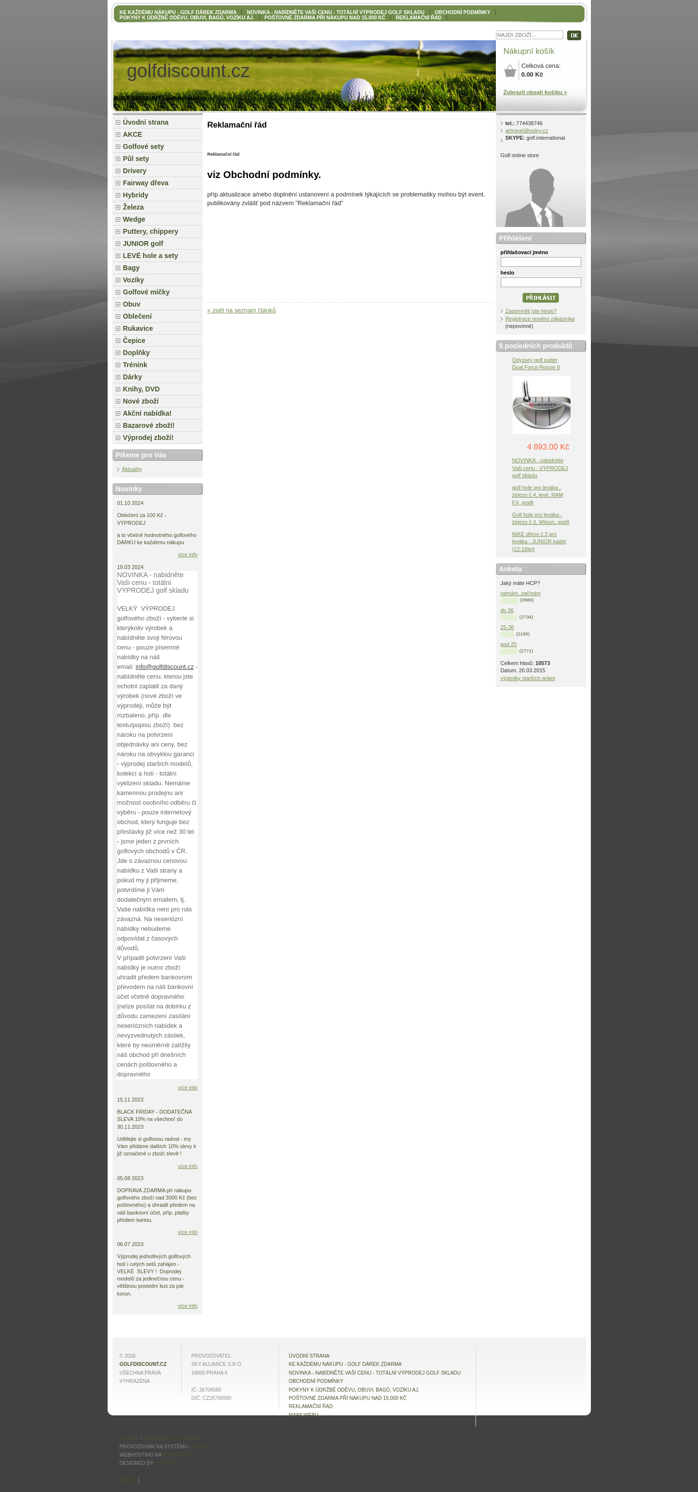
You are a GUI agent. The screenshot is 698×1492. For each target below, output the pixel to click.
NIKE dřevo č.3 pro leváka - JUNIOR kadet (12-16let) (539, 541)
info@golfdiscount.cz (165, 666)
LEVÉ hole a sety (150, 255)
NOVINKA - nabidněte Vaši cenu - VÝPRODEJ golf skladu (540, 467)
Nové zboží (141, 401)
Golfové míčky (146, 292)
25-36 (507, 627)
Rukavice (138, 328)
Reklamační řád (419, 17)
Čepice (134, 340)
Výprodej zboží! (148, 437)
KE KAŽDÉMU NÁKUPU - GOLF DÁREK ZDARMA (178, 12)
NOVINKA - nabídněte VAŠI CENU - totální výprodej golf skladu (335, 12)
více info (188, 554)
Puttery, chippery (150, 231)
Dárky (132, 377)
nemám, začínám (521, 593)
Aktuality (132, 469)
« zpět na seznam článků (241, 310)
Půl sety (136, 158)
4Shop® (199, 1446)
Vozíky (133, 280)
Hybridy (136, 195)
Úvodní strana (146, 122)
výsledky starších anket (528, 678)
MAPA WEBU (303, 1415)
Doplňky (136, 353)
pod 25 (509, 644)
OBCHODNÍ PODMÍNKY (463, 12)
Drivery (135, 171)
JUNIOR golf (143, 243)
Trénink (135, 365)
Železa (133, 207)
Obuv (132, 304)
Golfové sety (143, 146)
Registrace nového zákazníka (540, 319)
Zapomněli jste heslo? (531, 311)
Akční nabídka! (147, 413)
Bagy (131, 268)
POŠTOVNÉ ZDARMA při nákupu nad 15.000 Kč (325, 17)
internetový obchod (173, 1438)
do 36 (507, 610)
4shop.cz (168, 1463)
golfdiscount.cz (143, 1364)
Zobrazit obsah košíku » (535, 92)
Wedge (134, 219)
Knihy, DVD (141, 389)
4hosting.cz (179, 1455)
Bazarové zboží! (149, 425)
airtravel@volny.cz (527, 130)
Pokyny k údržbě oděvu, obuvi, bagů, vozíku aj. (187, 17)
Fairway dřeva (146, 183)
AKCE (133, 134)
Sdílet (128, 1480)
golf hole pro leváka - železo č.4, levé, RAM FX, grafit (537, 495)
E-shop (129, 1438)
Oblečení (137, 316)
